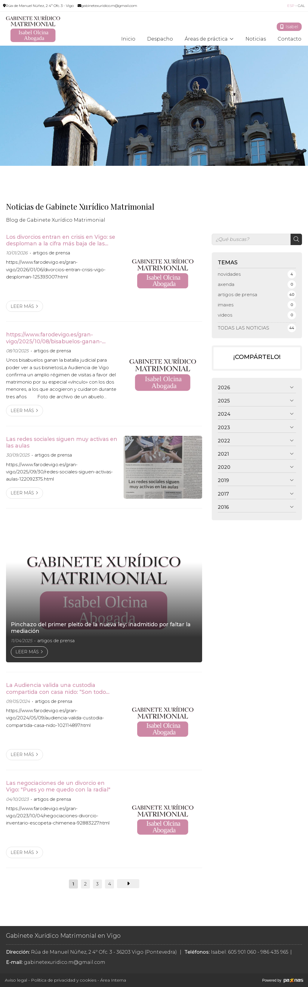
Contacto (289, 39)
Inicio (128, 39)
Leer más (22, 306)
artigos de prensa (51, 253)
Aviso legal (16, 980)
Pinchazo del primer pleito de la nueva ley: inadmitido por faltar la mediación (101, 627)
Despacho (160, 39)
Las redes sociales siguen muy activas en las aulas (61, 442)
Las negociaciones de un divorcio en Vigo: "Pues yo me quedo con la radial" (58, 786)
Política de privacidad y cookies (63, 980)
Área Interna (113, 980)
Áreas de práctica (206, 39)
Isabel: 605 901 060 (233, 952)
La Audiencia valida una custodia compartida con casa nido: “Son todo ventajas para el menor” (56, 688)
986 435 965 (274, 952)
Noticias (255, 39)
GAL (301, 5)
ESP (290, 5)
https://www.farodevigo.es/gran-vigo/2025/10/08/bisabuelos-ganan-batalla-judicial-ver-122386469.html (54, 338)
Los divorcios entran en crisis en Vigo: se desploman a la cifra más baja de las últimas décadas (60, 240)
